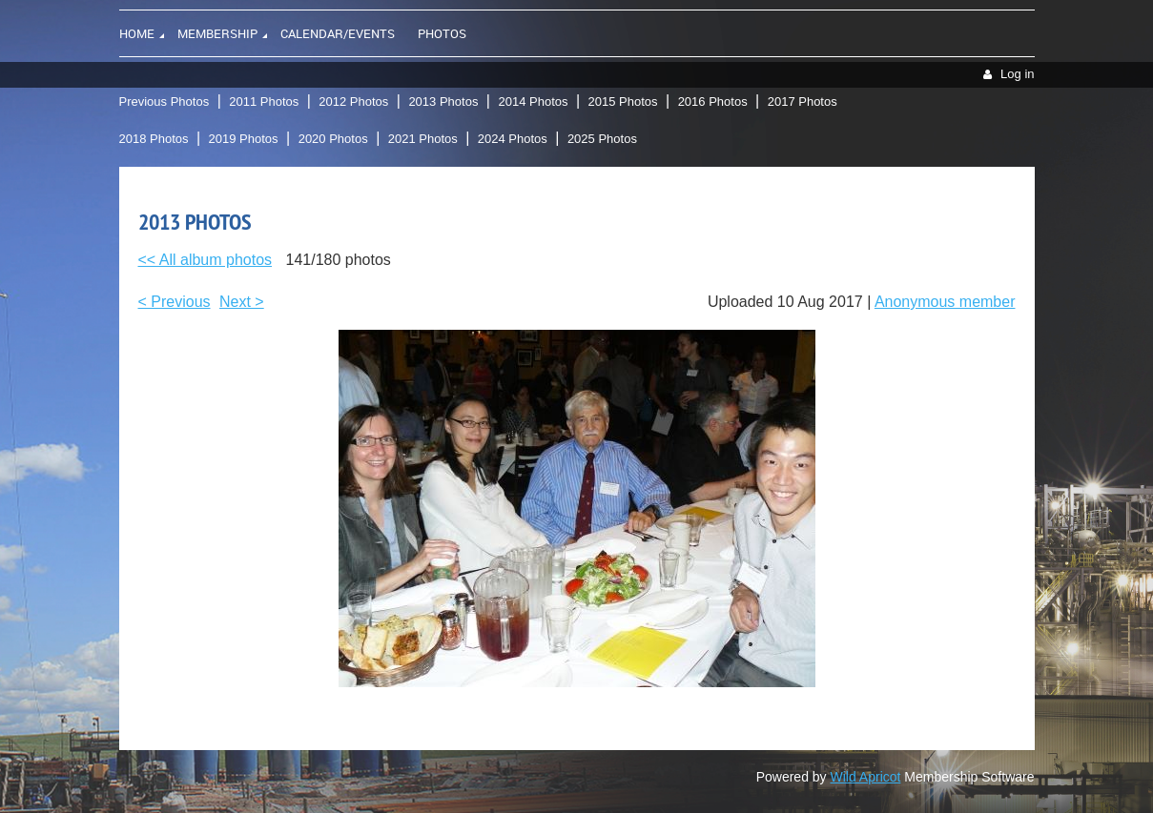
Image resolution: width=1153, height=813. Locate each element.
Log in (1017, 74)
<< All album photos (205, 260)
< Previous (174, 302)
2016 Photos (713, 101)
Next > (241, 302)
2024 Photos (512, 139)
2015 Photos (623, 101)
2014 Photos (532, 101)
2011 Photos (264, 101)
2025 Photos (602, 139)
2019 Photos (243, 139)
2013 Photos (443, 101)
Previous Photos (164, 101)
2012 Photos (353, 101)
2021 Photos (423, 139)
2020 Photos (333, 139)
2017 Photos (802, 101)
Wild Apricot (866, 776)
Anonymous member (945, 302)
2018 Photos (154, 139)
